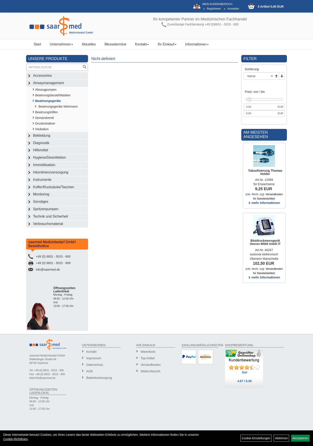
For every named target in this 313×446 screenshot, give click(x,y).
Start (37, 44)
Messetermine (115, 44)
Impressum (93, 358)
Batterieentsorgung (99, 377)
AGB (89, 371)
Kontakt (142, 44)
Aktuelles (89, 44)
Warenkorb (148, 351)
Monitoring (41, 194)
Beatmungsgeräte (48, 101)
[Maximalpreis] (260, 113)
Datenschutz (94, 364)
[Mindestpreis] (260, 107)
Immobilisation (44, 165)
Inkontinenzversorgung (50, 172)
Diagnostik (41, 143)
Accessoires (42, 75)
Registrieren (214, 8)
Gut (244, 372)
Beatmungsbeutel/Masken (52, 95)
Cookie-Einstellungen (256, 438)
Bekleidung (41, 135)
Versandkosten (151, 364)
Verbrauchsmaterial (48, 224)
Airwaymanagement (48, 83)
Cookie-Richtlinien (15, 439)
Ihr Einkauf (167, 44)
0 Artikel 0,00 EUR (271, 6)
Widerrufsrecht (150, 371)
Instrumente (42, 179)
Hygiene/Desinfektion (49, 157)
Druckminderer (45, 123)
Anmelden (233, 8)
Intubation (42, 129)
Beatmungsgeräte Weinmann (58, 106)
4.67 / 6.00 (244, 381)
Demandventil (44, 118)
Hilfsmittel (40, 150)
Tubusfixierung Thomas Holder (265, 172)
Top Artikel (148, 358)
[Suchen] (84, 67)
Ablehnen (281, 438)
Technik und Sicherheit (50, 216)
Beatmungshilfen (46, 112)
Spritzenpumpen (45, 209)
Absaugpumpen (46, 89)
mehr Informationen (264, 203)
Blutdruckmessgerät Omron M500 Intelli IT (265, 242)
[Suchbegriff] (54, 67)
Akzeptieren (300, 438)
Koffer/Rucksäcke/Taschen (53, 187)
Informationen (197, 44)
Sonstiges (40, 201)
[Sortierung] (259, 76)
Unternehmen (61, 44)
